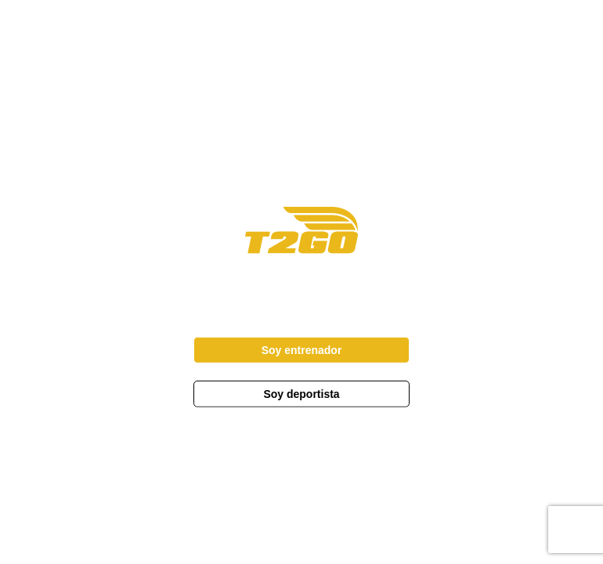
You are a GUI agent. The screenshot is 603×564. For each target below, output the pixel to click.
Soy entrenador (302, 350)
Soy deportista (301, 394)
